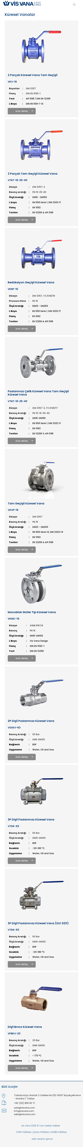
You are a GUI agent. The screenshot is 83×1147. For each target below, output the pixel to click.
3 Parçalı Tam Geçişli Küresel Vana (32, 173)
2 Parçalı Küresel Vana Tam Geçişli (32, 75)
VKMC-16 (13, 618)
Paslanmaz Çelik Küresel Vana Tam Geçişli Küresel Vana (38, 393)
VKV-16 (12, 81)
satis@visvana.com (24, 1107)
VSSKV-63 (14, 727)
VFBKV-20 (14, 1033)
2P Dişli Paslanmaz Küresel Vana (31, 721)
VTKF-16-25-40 (17, 180)
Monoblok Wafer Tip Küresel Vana (32, 612)
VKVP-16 (13, 510)
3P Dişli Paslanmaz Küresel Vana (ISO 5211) (38, 923)
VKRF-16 (13, 289)
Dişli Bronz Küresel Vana (25, 1027)
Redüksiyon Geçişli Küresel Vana (31, 282)
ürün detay (22, 111)
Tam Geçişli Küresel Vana (26, 503)
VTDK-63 (13, 826)
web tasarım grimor (42, 1138)
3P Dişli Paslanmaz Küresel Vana (31, 819)
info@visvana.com (24, 1111)
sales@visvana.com (24, 1114)
